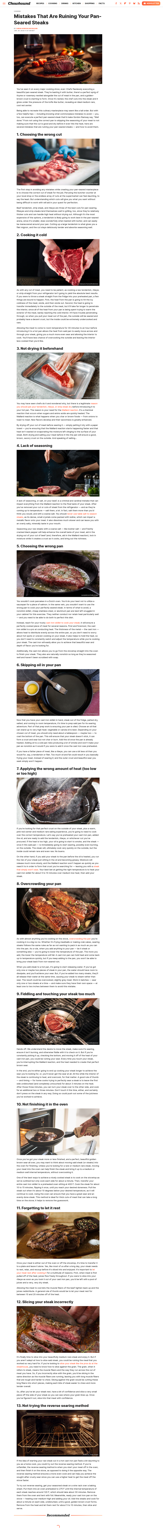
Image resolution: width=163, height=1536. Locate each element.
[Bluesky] (134, 4)
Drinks (64, 3)
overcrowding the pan (80, 939)
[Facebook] (116, 4)
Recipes (40, 3)
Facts (102, 3)
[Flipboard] (125, 4)
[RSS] (138, 4)
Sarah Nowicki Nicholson (27, 28)
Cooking (52, 3)
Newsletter (151, 3)
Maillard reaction (70, 410)
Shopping (90, 3)
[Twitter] (120, 4)
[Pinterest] (129, 4)
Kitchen (77, 3)
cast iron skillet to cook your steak (63, 623)
